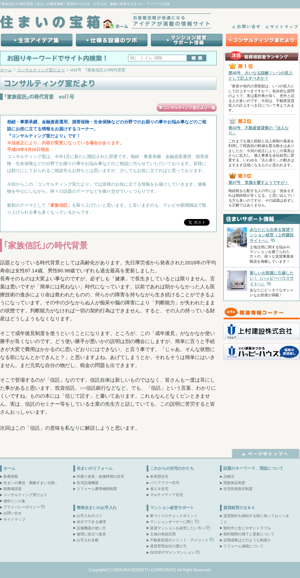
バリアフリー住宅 (164, 483)
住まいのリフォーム (95, 468)
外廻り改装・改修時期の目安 (100, 476)
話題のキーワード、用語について (253, 468)
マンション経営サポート (172, 507)
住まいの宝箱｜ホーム (65, 22)
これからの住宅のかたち (172, 468)
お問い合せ (12, 513)
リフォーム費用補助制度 (97, 489)
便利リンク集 (14, 501)
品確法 (228, 476)
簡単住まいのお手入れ (97, 507)
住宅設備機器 (88, 483)
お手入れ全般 (88, 540)
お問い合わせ (247, 27)
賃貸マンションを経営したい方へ (177, 528)
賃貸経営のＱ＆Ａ (239, 507)
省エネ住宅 (159, 489)
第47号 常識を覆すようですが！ (258, 182)
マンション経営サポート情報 (186, 40)
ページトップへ (266, 453)
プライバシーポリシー (21, 507)
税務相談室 (12, 489)
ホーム (6, 70)
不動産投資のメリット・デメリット (179, 540)
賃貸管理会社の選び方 (168, 546)
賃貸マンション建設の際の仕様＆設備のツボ (111, 40)
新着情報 (10, 476)
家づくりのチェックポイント (174, 516)
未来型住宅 (159, 476)
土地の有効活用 (163, 534)
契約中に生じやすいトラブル (247, 528)
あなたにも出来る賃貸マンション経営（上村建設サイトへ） (272, 235)
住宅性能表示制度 (238, 489)
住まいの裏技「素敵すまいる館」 (30, 483)
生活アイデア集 (37, 40)
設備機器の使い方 (91, 528)
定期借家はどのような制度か (247, 540)
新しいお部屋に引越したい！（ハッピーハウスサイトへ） (272, 278)
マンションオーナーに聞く (172, 522)
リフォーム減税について (243, 546)
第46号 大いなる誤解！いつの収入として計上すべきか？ (260, 76)
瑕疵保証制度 (234, 483)
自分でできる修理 (91, 522)
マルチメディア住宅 (166, 495)
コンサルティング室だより (261, 40)
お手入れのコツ (89, 516)
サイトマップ (281, 27)
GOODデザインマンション (172, 552)
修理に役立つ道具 (91, 534)
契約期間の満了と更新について (249, 534)
